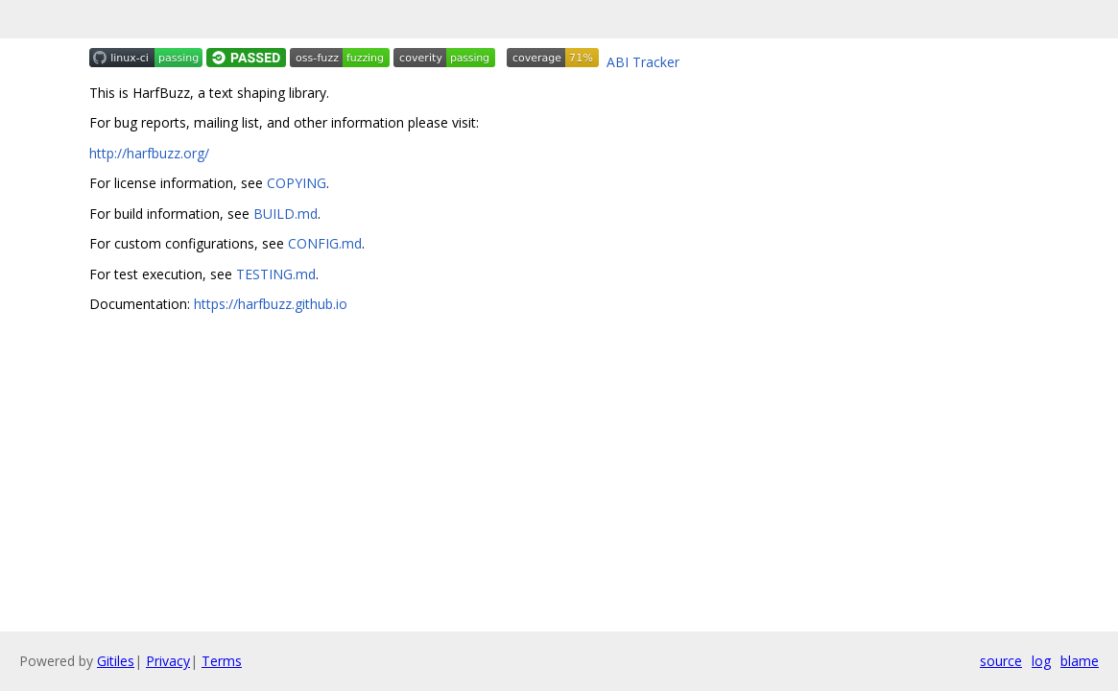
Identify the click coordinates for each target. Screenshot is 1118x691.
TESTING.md (276, 274)
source (1001, 661)
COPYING (296, 183)
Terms (222, 661)
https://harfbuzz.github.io (270, 304)
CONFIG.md (325, 243)
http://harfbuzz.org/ (149, 153)
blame (1079, 661)
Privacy (168, 661)
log (1041, 661)
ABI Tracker (643, 62)
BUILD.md (285, 213)
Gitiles (115, 661)
